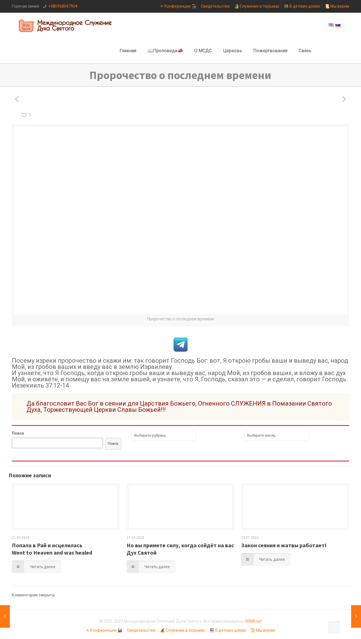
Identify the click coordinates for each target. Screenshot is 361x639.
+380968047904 (63, 6)
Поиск (18, 433)
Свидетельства (215, 6)
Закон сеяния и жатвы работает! (284, 545)
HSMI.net (253, 621)
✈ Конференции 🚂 (178, 6)
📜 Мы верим (337, 6)
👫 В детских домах (302, 6)
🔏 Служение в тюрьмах (256, 6)
